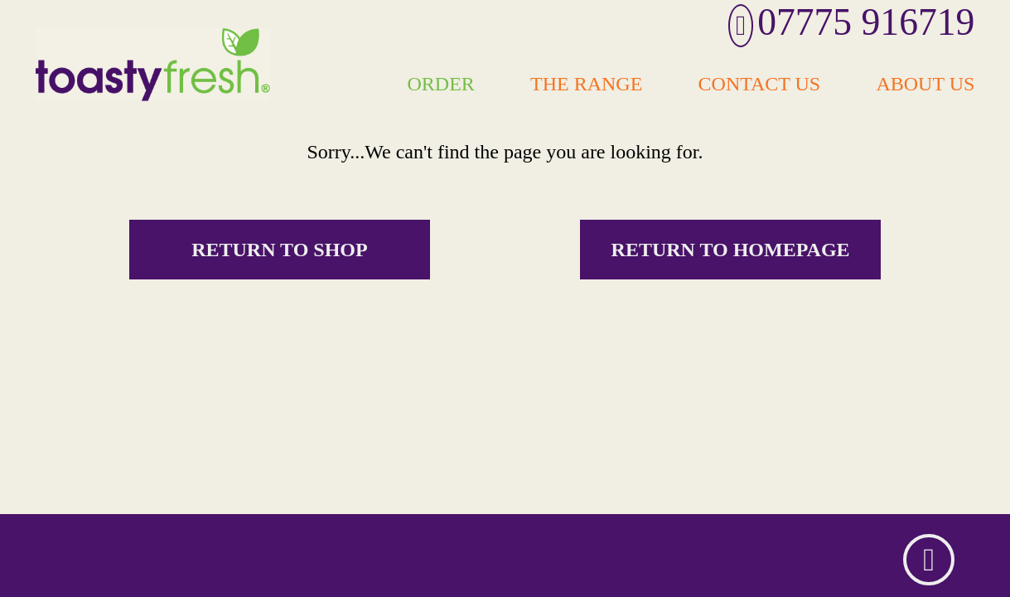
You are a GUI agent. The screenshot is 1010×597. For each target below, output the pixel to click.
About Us (925, 83)
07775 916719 (851, 22)
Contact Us (759, 83)
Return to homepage (730, 249)
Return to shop (279, 249)
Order (441, 83)
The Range (586, 83)
